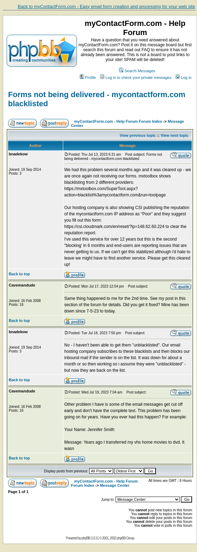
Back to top (19, 274)
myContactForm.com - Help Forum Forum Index (118, 121)
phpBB (85, 538)
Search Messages (137, 71)
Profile (88, 77)
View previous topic (138, 135)
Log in (183, 77)
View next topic (174, 135)
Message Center (114, 485)
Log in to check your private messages (135, 77)
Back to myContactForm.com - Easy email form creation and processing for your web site (106, 6)
